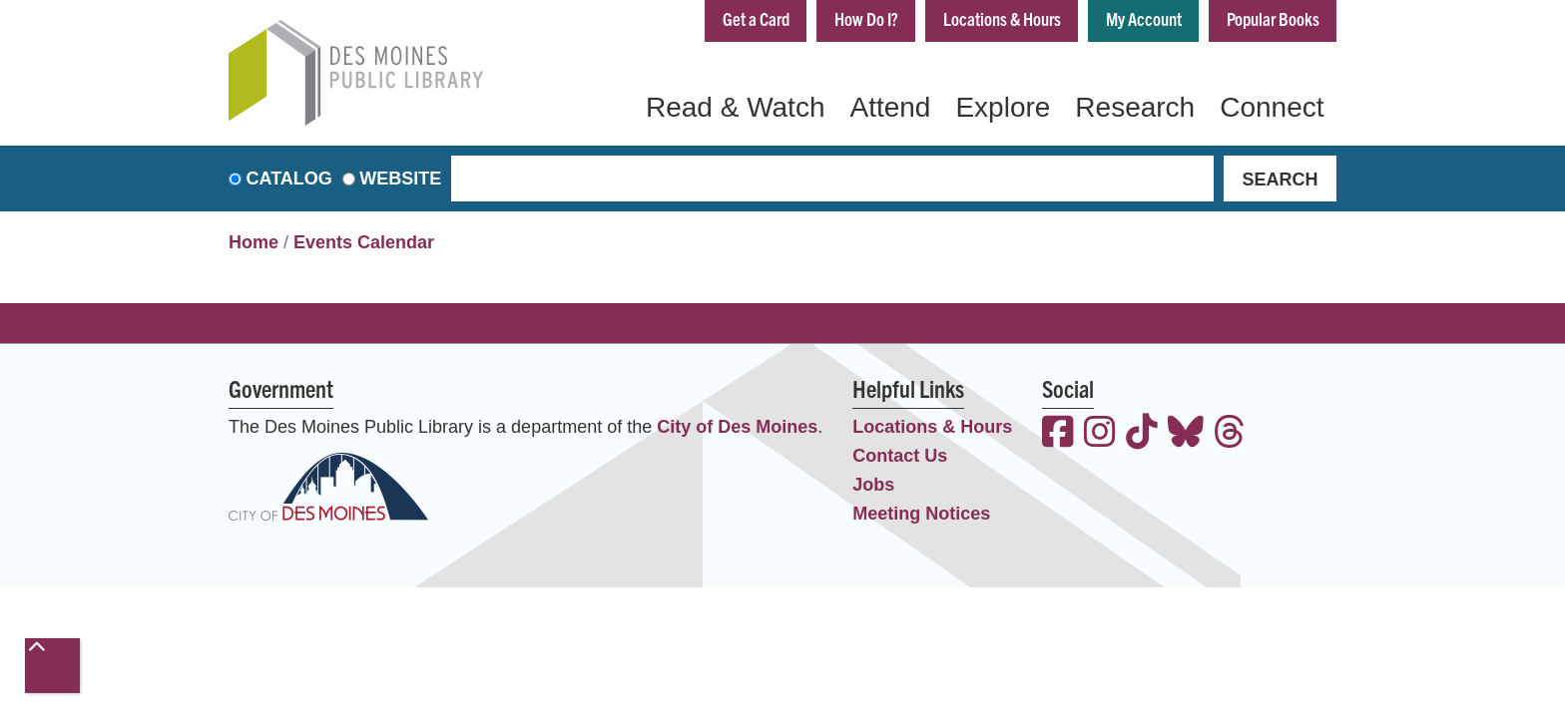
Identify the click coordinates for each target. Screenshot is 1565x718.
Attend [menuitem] (889, 107)
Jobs (873, 485)
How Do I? (866, 18)
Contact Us (899, 456)
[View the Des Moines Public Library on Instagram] (1100, 434)
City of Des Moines (737, 427)
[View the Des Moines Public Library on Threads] (1230, 434)
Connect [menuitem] (1271, 107)
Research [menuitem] (1135, 107)
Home (253, 242)
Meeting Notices (921, 514)
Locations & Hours (1002, 18)
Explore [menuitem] (1002, 107)
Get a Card (756, 18)
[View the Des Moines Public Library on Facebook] (1058, 434)
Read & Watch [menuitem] (735, 107)
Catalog (289, 178)
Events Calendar (363, 242)
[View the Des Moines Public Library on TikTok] (1142, 434)
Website (400, 178)
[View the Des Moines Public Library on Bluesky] (1186, 434)
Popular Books (1273, 18)
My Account (1144, 18)
